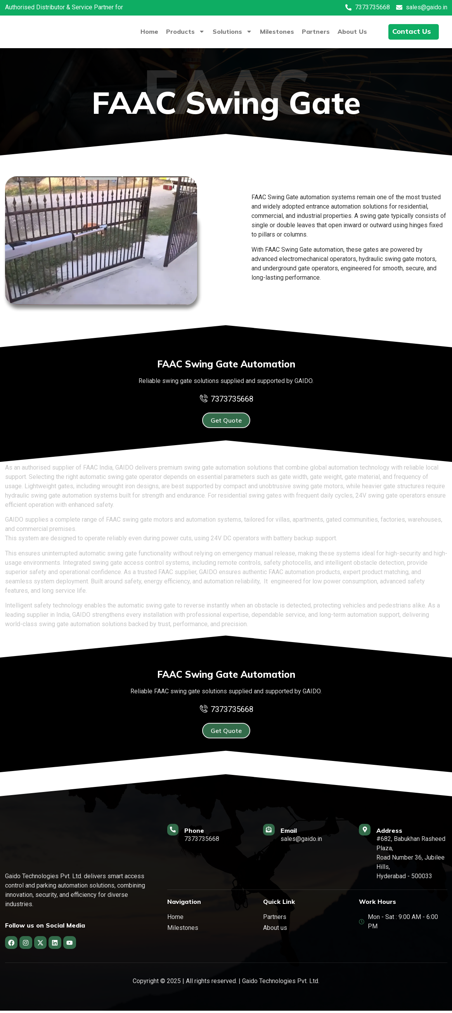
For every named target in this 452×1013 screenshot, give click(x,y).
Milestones (275, 31)
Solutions (230, 31)
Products (183, 31)
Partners (314, 31)
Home (147, 31)
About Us (350, 31)
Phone (199, 830)
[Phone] (175, 832)
